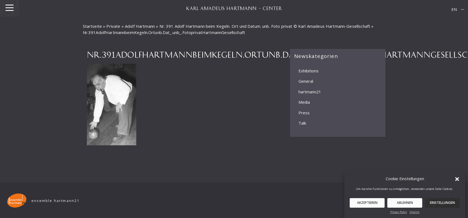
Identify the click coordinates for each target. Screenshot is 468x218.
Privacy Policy (398, 214)
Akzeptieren (367, 204)
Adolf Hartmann (140, 26)
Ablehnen (405, 204)
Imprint (414, 214)
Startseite (92, 26)
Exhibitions (308, 70)
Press (304, 112)
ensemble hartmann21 (55, 200)
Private (113, 26)
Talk (302, 123)
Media (304, 102)
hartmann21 (309, 91)
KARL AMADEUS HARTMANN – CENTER (234, 8)
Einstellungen (442, 204)
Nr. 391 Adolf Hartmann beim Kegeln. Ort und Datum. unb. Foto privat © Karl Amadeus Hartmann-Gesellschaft (264, 26)
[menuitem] (454, 9)
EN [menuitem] (454, 9)
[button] (457, 180)
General (305, 81)
